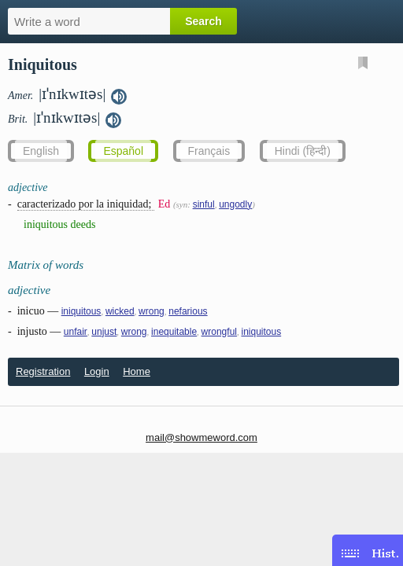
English (41, 151)
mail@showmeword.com (201, 437)
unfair (75, 331)
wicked (120, 311)
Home (136, 371)
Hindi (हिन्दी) (303, 151)
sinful (204, 204)
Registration (43, 371)
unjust (103, 331)
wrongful (219, 331)
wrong (152, 311)
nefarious (187, 311)
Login (96, 371)
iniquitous (81, 311)
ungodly (235, 204)
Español (123, 151)
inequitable (174, 331)
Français (209, 151)
